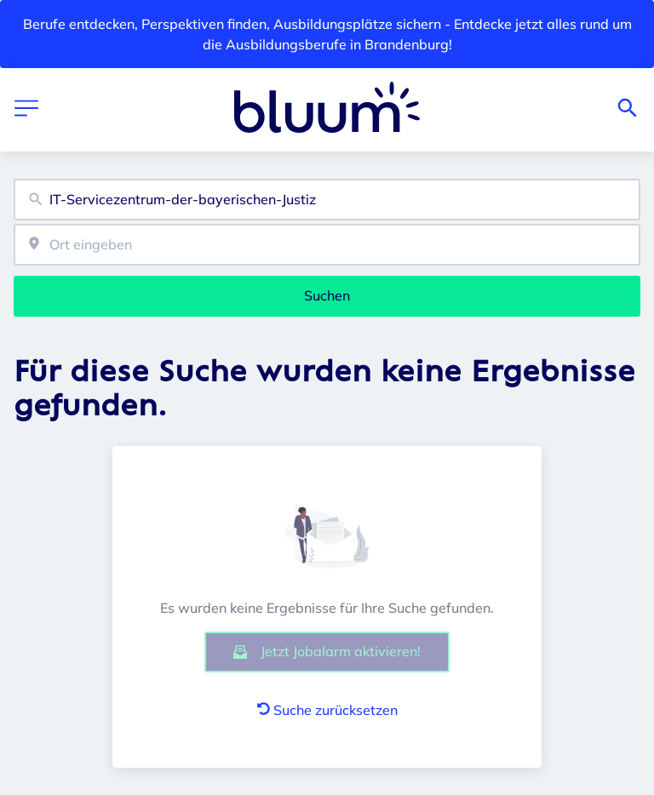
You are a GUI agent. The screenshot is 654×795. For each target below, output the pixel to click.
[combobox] (327, 199)
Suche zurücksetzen (327, 709)
